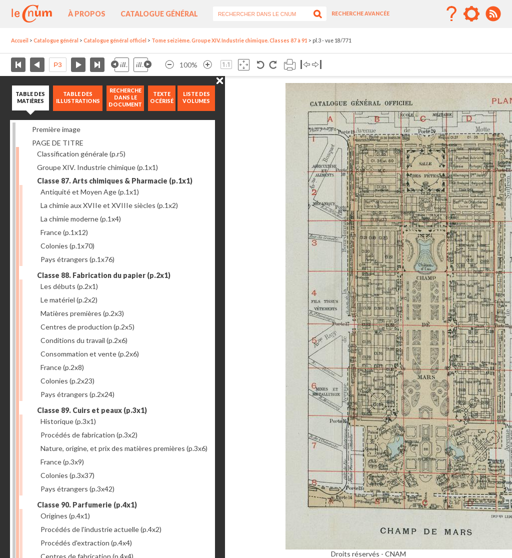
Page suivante (78, 65)
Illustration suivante (143, 65)
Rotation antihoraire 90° (260, 65)
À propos (87, 14)
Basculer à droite (317, 65)
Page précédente (37, 65)
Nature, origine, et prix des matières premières (124, 448)
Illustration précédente (120, 65)
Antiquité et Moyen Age (89, 192)
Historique (68, 421)
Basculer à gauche (305, 65)
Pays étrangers (77, 259)
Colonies (67, 246)
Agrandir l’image (207, 65)
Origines (65, 516)
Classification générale (81, 154)
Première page (18, 65)
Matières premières (82, 313)
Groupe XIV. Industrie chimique (97, 167)
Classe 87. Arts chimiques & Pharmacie (114, 180)
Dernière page (97, 65)
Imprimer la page (290, 65)
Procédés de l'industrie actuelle (101, 529)
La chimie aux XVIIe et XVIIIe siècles (109, 205)
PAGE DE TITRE (58, 142)
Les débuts (69, 286)
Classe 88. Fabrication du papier (103, 275)
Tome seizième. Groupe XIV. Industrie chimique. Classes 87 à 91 (230, 41)
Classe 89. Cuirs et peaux (92, 410)
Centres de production (87, 326)
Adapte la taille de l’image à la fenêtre (244, 65)
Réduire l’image (169, 65)
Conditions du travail (84, 340)
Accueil (19, 41)
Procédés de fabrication (89, 434)
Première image (56, 129)
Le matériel (69, 300)
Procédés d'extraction (86, 542)
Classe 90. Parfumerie (87, 504)
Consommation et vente (89, 354)
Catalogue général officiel (115, 41)
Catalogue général (159, 14)
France (64, 232)
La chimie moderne (80, 218)
